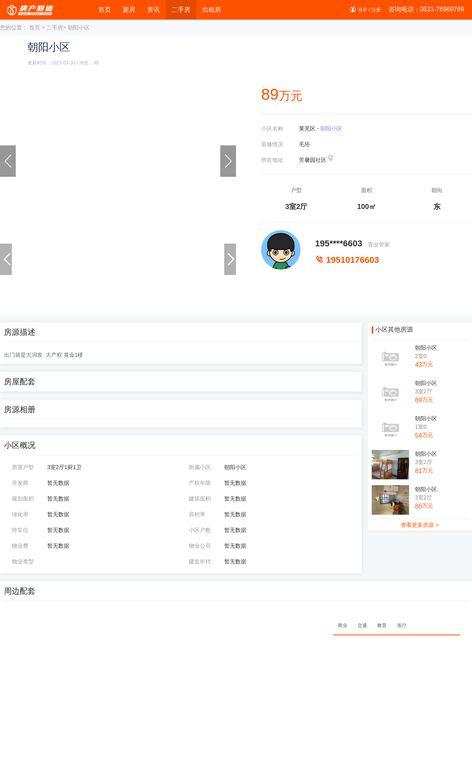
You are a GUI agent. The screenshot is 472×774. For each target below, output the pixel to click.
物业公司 (200, 546)
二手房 (180, 9)
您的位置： (14, 27)
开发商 (20, 483)
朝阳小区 (331, 128)
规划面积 (23, 498)
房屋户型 (23, 467)
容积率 (197, 514)
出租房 (211, 9)
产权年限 (200, 483)
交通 (362, 625)
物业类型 (23, 561)
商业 (342, 625)
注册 (376, 10)
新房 (129, 9)
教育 (382, 625)
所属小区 (200, 467)
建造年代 (200, 561)
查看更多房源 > (420, 525)
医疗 (402, 625)
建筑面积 (200, 498)
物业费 (20, 546)
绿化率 (20, 514)
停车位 (20, 530)
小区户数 (200, 530)
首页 (104, 9)
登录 (362, 10)
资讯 (153, 9)
